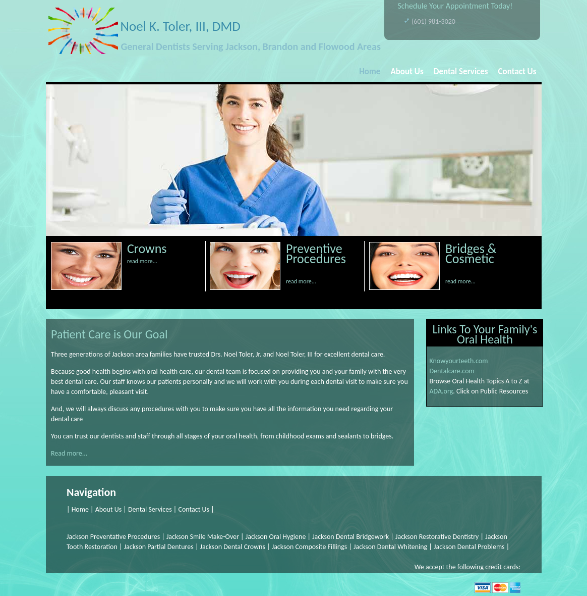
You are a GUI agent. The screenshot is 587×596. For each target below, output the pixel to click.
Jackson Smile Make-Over (203, 536)
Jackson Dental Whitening (390, 546)
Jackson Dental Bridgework (350, 536)
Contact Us (517, 71)
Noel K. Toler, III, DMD (181, 26)
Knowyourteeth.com (458, 361)
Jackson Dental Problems (469, 546)
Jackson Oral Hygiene (276, 536)
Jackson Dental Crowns (232, 546)
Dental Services (461, 71)
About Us (406, 71)
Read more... (69, 453)
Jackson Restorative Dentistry (437, 536)
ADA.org (441, 391)
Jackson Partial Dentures (159, 546)
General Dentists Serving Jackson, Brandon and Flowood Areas (251, 46)
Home (369, 71)
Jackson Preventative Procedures (113, 536)
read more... (142, 261)
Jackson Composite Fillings (309, 546)
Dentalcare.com (451, 371)
